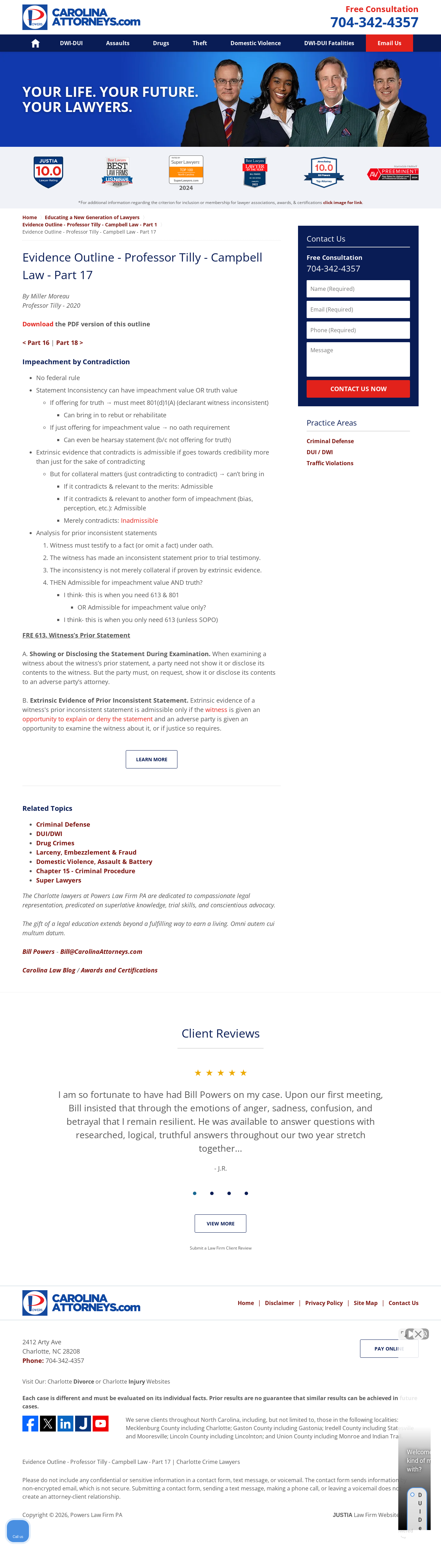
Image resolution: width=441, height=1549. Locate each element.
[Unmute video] (319, 1328)
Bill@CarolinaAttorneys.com (101, 951)
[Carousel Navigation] (220, 1193)
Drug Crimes (55, 843)
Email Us (389, 43)
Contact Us (326, 238)
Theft (200, 43)
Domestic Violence (255, 43)
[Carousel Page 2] (211, 1193)
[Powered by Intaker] (382, 1534)
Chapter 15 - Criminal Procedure (85, 871)
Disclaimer (279, 1303)
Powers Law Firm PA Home (81, 17)
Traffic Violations (330, 463)
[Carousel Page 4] (246, 1193)
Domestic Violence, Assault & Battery (94, 861)
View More (221, 1223)
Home (246, 1303)
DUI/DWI (49, 833)
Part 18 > (69, 342)
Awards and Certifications (119, 970)
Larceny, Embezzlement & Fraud (86, 852)
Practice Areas (332, 422)
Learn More (151, 759)
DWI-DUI (71, 43)
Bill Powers (38, 951)
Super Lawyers (58, 880)
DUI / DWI (320, 452)
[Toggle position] (403, 1328)
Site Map (366, 1303)
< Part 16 (35, 342)
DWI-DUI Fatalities (329, 43)
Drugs (161, 43)
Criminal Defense (63, 824)
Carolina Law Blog (48, 970)
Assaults (118, 43)
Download (37, 324)
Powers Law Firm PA (96, 1515)
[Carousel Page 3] (229, 1193)
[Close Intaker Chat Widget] (418, 1328)
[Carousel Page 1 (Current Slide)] (194, 1193)
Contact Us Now (358, 389)
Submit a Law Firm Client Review (221, 1248)
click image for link (342, 202)
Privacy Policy (324, 1303)
